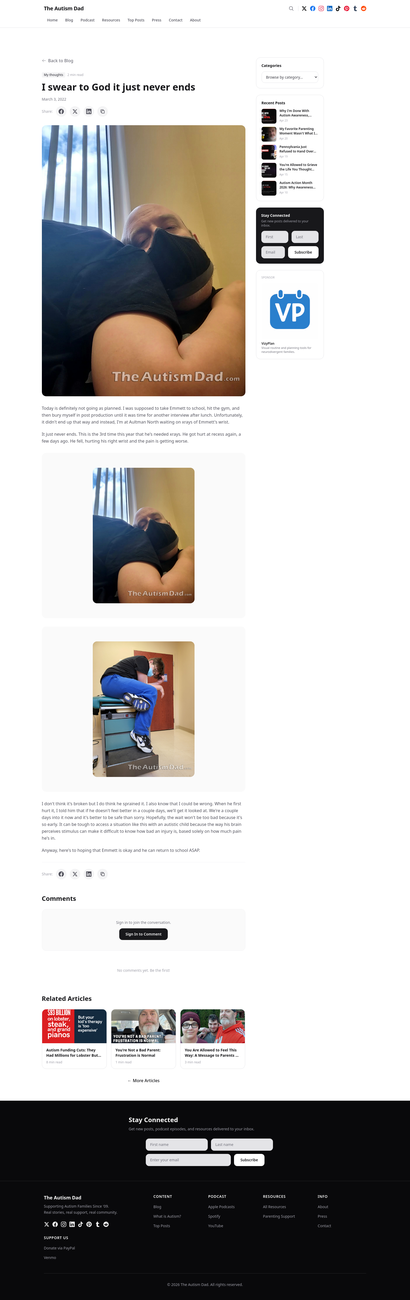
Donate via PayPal (59, 1247)
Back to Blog (57, 61)
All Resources (274, 1206)
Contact (176, 20)
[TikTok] (338, 8)
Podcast (88, 20)
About (195, 20)
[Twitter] (304, 8)
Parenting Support (279, 1216)
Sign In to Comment (144, 934)
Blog (69, 20)
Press (156, 20)
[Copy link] (102, 111)
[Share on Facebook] (61, 111)
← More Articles (143, 1080)
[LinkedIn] (329, 8)
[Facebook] (312, 8)
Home (52, 20)
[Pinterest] (346, 8)
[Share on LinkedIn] (88, 111)
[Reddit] (363, 8)
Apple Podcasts (221, 1206)
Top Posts (135, 20)
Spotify (214, 1216)
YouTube (215, 1225)
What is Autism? (167, 1216)
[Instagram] (321, 8)
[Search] (291, 8)
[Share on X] (75, 111)
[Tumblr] (355, 8)
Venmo (50, 1257)
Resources (111, 20)
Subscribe (303, 252)
